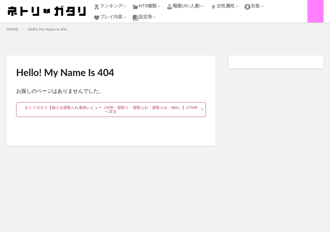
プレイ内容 (107, 17)
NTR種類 (144, 6)
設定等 (142, 17)
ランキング (107, 6)
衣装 (252, 6)
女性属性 (222, 6)
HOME (12, 29)
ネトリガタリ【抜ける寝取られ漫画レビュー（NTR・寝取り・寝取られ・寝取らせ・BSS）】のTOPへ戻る (110, 109)
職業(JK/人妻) (183, 6)
